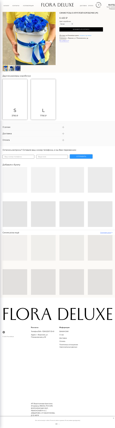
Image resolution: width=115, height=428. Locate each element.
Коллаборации (28, 5)
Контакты (15, 5)
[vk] (4, 332)
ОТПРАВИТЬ (81, 156)
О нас (61, 335)
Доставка (83, 5)
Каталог (6, 5)
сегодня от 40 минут (85, 36)
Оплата (90, 5)
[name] (52, 157)
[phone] (18, 157)
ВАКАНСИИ (63, 331)
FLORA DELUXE (57, 5)
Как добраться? (64, 41)
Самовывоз (62, 38)
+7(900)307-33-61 (48, 331)
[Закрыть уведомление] (114, 418)
